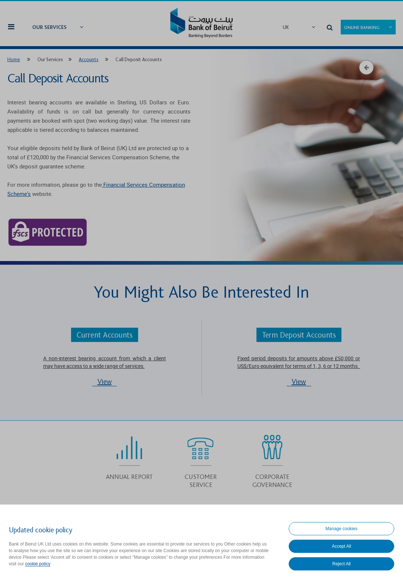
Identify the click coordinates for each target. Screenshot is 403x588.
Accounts (88, 59)
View (104, 382)
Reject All (341, 563)
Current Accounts (105, 335)
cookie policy (38, 563)
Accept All (341, 546)
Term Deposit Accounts (299, 335)
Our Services (49, 27)
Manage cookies (341, 528)
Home (13, 59)
